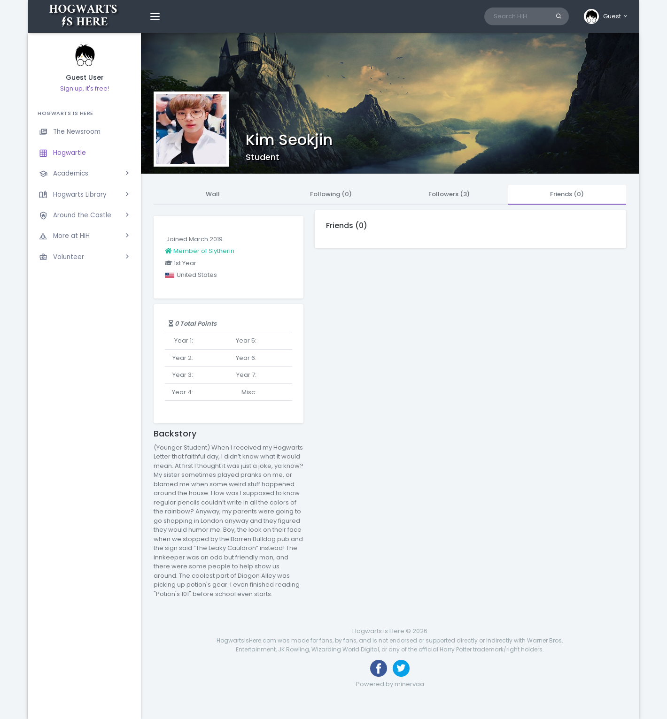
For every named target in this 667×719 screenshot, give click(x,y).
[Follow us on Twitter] (401, 668)
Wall (213, 194)
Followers (449, 194)
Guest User (85, 77)
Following (331, 194)
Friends (567, 194)
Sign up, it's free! (84, 88)
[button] (606, 16)
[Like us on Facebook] (378, 668)
